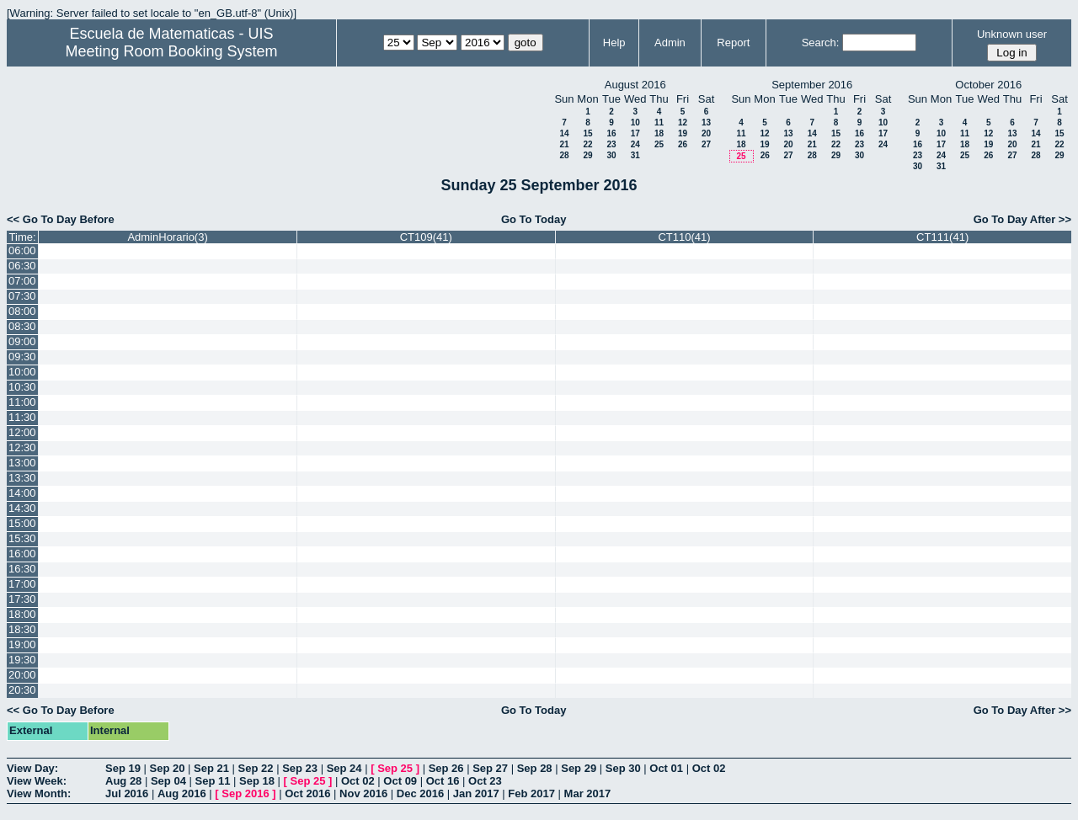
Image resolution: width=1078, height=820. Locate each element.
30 (611, 155)
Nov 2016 (363, 793)
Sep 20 (167, 768)
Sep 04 (168, 781)
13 (706, 122)
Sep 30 (623, 768)
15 (587, 133)
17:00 (22, 584)
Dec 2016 (420, 793)
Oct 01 (666, 768)
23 (611, 144)
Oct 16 (443, 781)
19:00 (22, 644)
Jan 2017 (476, 793)
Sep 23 (300, 768)
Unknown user (1012, 34)
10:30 (22, 387)
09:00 (22, 341)
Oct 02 (709, 768)
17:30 (22, 599)
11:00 (22, 402)
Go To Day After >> (1022, 219)
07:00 (22, 280)
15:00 (22, 523)
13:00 (22, 462)
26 (682, 144)
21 (563, 144)
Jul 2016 (126, 793)
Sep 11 (212, 781)
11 (659, 122)
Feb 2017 (531, 793)
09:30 (22, 356)
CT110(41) (684, 237)
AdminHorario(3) (167, 237)
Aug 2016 (181, 793)
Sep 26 (446, 768)
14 (563, 133)
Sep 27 (490, 768)
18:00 (22, 614)
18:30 (22, 629)
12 (682, 122)
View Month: (39, 793)
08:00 (22, 311)
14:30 (22, 508)
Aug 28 (123, 781)
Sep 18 (257, 781)
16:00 (22, 553)
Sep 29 (578, 768)
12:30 (22, 447)
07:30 (22, 296)
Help (614, 42)
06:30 (22, 265)
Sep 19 (123, 768)
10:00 (22, 371)
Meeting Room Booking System (171, 51)
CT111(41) (942, 237)
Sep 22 (256, 768)
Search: (821, 42)
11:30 (22, 417)
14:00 (22, 493)
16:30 (22, 568)
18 (659, 133)
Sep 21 (211, 768)
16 (611, 133)
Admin (670, 42)
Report (733, 42)
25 (659, 144)
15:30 (22, 538)
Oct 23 (485, 781)
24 (635, 144)
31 (635, 155)
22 (587, 144)
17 (635, 133)
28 (563, 155)
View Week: (37, 781)
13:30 (22, 477)
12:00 (22, 432)
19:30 (22, 659)
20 (706, 133)
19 (682, 133)
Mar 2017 (587, 793)
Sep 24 (344, 768)
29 (587, 155)
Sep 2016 (245, 793)
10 (635, 122)
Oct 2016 (307, 793)
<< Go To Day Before (61, 219)
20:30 (22, 690)
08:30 (22, 326)
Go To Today (534, 219)
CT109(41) (426, 237)
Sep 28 (534, 768)
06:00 (22, 250)
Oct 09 (400, 781)
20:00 (22, 674)
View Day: (32, 768)
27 (706, 144)
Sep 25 (395, 768)
